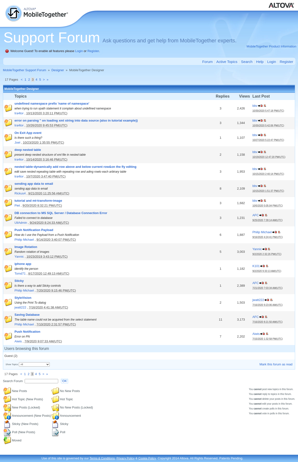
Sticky (19, 281)
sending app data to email (33, 183)
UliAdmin (20, 222)
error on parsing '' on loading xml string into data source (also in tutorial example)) (76, 120)
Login (79, 51)
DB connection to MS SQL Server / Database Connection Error (60, 213)
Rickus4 (20, 193)
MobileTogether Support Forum (24, 70)
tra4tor (19, 113)
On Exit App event (27, 133)
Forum (207, 62)
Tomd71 (20, 273)
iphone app (22, 264)
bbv (254, 106)
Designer (57, 70)
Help (260, 62)
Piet (17, 205)
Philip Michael (24, 239)
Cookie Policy (147, 458)
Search (247, 62)
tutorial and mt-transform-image (38, 200)
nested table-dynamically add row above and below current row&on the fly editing (75, 167)
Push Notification (27, 331)
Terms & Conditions (102, 458)
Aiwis (18, 341)
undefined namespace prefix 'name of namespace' (51, 103)
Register (93, 51)
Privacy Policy (125, 458)
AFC (255, 215)
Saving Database (27, 314)
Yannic (19, 256)
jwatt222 (20, 307)
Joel (17, 142)
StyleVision (22, 298)
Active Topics (226, 62)
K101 (256, 266)
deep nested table (27, 150)
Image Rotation (25, 247)
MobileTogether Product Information (271, 46)
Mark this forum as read (275, 364)
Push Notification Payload (33, 230)
